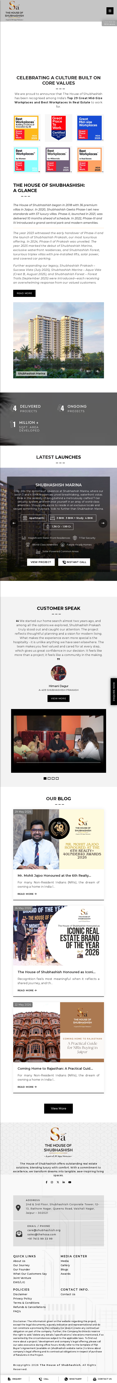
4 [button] (57, 778)
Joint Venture (22, 1277)
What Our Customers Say (30, 1273)
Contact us (102, 1379)
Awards (66, 1273)
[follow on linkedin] (64, 1181)
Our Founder (21, 1269)
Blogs (64, 1269)
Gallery (65, 1265)
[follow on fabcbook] (46, 1181)
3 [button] (53, 778)
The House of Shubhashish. (61, 1364)
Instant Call (74, 567)
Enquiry (14, 1379)
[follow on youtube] (69, 1181)
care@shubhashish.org (44, 1229)
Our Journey (21, 1265)
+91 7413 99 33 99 (40, 1238)
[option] (58, 692)
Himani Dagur (58, 686)
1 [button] (45, 778)
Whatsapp (73, 1379)
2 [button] (49, 778)
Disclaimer (20, 1294)
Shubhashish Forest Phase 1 (58, 485)
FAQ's (17, 1311)
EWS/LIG (19, 1282)
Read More (24, 293)
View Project (41, 567)
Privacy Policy (22, 1298)
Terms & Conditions (26, 1302)
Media (65, 1260)
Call (44, 1379)
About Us (19, 1260)
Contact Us (68, 1294)
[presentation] (88, 371)
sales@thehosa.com (41, 1234)
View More (58, 698)
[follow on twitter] (58, 1181)
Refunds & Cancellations (29, 1306)
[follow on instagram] (52, 1181)
